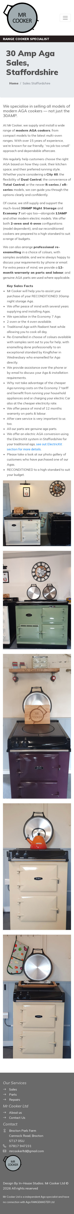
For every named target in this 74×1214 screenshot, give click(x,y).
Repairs (14, 1100)
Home (14, 83)
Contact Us (17, 1118)
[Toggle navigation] (65, 18)
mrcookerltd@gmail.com (26, 1151)
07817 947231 (20, 1146)
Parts (13, 1094)
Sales (13, 1089)
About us (15, 1112)
